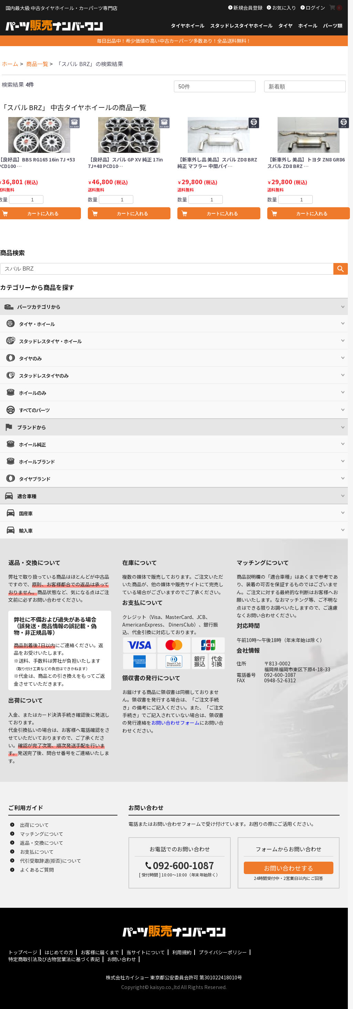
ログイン (315, 7)
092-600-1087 (183, 865)
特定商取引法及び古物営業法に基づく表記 (54, 959)
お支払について (37, 851)
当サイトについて (145, 952)
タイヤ (285, 25)
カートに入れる (132, 213)
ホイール (308, 25)
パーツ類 (332, 25)
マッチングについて (41, 834)
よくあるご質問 (37, 869)
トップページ (22, 952)
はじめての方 (58, 952)
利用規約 (181, 952)
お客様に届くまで (100, 952)
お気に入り (283, 7)
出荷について (34, 825)
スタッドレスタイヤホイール (241, 25)
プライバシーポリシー (223, 952)
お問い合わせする (288, 867)
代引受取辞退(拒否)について (50, 860)
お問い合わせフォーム (175, 722)
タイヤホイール (188, 25)
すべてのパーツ (34, 410)
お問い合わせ (121, 959)
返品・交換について (41, 842)
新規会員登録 (247, 7)
